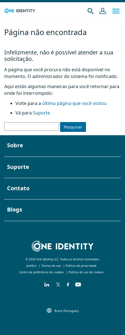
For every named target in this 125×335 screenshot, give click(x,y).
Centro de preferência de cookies (41, 272)
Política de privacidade (81, 266)
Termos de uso (51, 266)
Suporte (41, 113)
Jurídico (31, 266)
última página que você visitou (74, 103)
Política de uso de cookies (86, 272)
